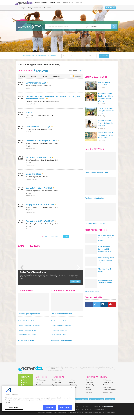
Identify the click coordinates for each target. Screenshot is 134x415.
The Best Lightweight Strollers (29, 314)
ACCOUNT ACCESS (96, 399)
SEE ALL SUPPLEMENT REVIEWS (61, 340)
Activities (57, 76)
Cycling (54, 385)
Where (35, 76)
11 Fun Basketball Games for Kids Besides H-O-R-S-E (105, 249)
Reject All (49, 407)
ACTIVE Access (86, 409)
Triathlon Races (56, 382)
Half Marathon (73, 380)
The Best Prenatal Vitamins (59, 335)
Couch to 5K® (40, 382)
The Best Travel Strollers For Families (29, 325)
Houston (88, 389)
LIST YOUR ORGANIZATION (78, 399)
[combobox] (75, 70)
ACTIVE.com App (41, 380)
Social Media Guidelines (45, 412)
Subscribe (104, 56)
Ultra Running (73, 385)
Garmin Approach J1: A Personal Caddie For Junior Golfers (106, 135)
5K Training (106, 385)
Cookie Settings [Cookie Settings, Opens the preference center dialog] (14, 407)
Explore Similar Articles (92, 291)
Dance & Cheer (54, 2)
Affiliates (110, 399)
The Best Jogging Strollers (94, 198)
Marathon (72, 382)
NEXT (66, 236)
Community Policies (60, 412)
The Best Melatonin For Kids (59, 321)
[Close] (71, 388)
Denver (88, 387)
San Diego (89, 380)
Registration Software (99, 409)
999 (52, 236)
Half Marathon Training (109, 389)
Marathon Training (108, 392)
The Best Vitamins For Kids (59, 330)
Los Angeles (89, 382)
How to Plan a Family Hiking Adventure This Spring (106, 110)
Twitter (25, 382)
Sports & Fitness (41, 2)
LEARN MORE (75, 281)
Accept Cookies (65, 407)
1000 (56, 236)
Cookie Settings (108, 406)
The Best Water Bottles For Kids (27, 335)
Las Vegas (89, 392)
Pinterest (25, 385)
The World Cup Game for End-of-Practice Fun (106, 260)
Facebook (26, 380)
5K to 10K (38, 385)
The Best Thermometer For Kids (27, 330)
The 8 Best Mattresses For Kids (96, 172)
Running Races (56, 380)
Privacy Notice (85, 406)
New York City (90, 385)
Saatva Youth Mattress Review (33, 272)
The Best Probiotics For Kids (61, 314)
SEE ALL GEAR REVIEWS (26, 340)
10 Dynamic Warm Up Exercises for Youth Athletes (106, 237)
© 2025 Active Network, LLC (76, 412)
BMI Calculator (107, 380)
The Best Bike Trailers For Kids (27, 321)
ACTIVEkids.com (23, 2)
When (23, 76)
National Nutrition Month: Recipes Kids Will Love (105, 123)
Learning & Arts (68, 2)
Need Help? (99, 8)
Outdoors (78, 2)
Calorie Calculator (108, 382)
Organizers (110, 7)
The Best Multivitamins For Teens (61, 325)
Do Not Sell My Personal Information (102, 406)
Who (46, 76)
